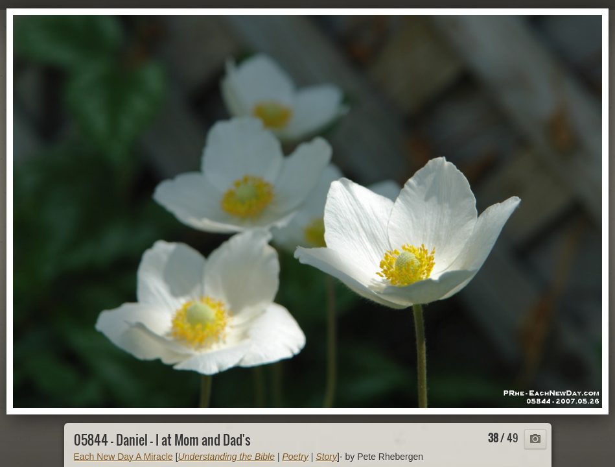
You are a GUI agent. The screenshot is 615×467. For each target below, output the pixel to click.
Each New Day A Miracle (123, 456)
